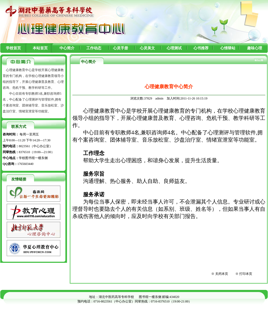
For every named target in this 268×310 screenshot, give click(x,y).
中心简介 (67, 48)
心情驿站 (227, 48)
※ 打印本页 (243, 274)
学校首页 (13, 48)
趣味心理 (254, 48)
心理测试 (174, 48)
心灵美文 (147, 48)
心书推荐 (201, 48)
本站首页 (40, 48)
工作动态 (93, 48)
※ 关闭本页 (219, 274)
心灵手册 (120, 48)
